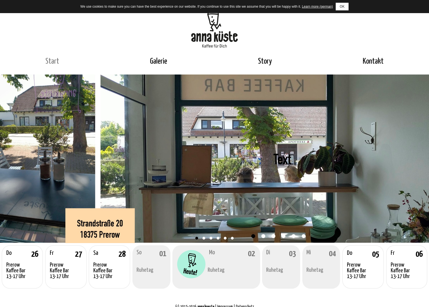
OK (342, 6)
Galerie (158, 61)
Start (52, 61)
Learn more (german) (317, 6)
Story (265, 61)
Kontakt (373, 61)
